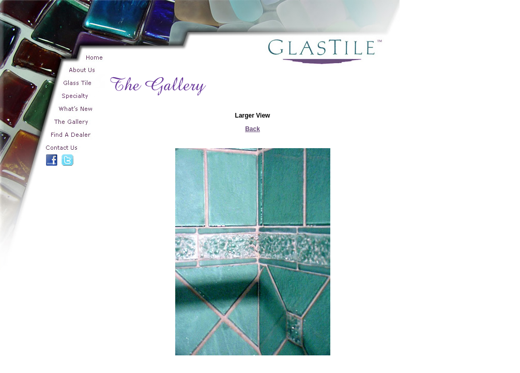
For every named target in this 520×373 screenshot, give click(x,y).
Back (252, 129)
